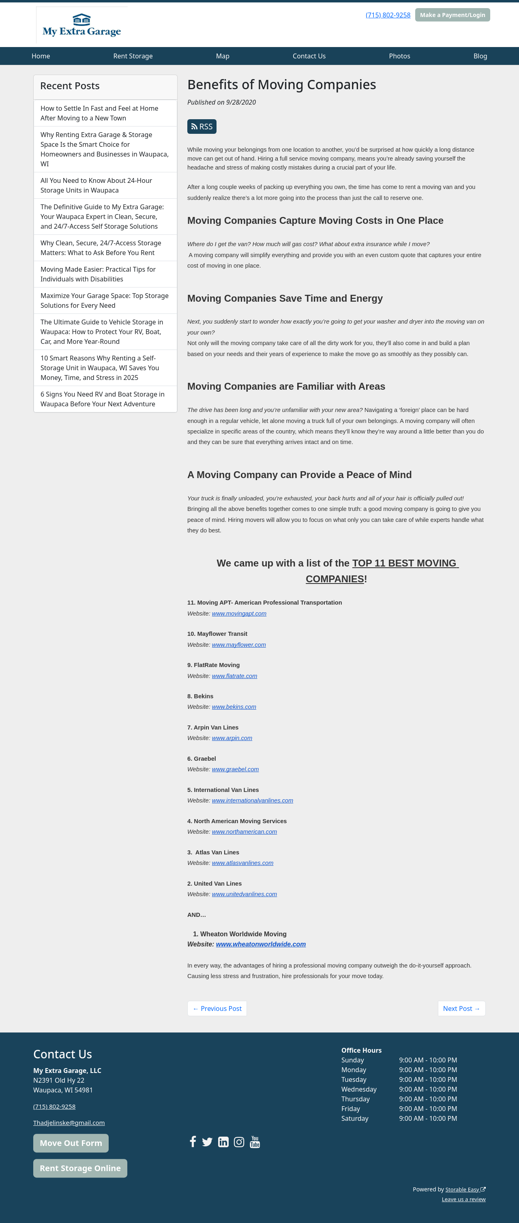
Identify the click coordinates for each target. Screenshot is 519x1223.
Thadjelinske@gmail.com (71, 1122)
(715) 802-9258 (388, 15)
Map (222, 55)
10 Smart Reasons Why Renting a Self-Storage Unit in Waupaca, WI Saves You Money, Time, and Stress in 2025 (100, 368)
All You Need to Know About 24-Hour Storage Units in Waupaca (96, 185)
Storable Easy (464, 1189)
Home (41, 55)
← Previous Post (217, 1008)
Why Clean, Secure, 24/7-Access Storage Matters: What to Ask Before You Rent (101, 247)
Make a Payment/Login (452, 15)
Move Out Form (71, 1142)
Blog (480, 55)
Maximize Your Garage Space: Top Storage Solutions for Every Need (105, 300)
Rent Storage (133, 55)
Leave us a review (462, 1199)
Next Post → (461, 1008)
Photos (399, 55)
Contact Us (309, 55)
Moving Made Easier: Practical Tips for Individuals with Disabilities (98, 274)
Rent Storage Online (80, 1168)
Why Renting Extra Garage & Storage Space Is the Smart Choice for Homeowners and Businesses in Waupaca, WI (105, 149)
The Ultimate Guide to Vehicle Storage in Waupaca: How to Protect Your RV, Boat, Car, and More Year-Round (102, 332)
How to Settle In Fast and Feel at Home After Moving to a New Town (100, 113)
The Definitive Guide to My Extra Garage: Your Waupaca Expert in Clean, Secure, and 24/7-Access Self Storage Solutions (102, 216)
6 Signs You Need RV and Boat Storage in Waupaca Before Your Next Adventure (103, 399)
